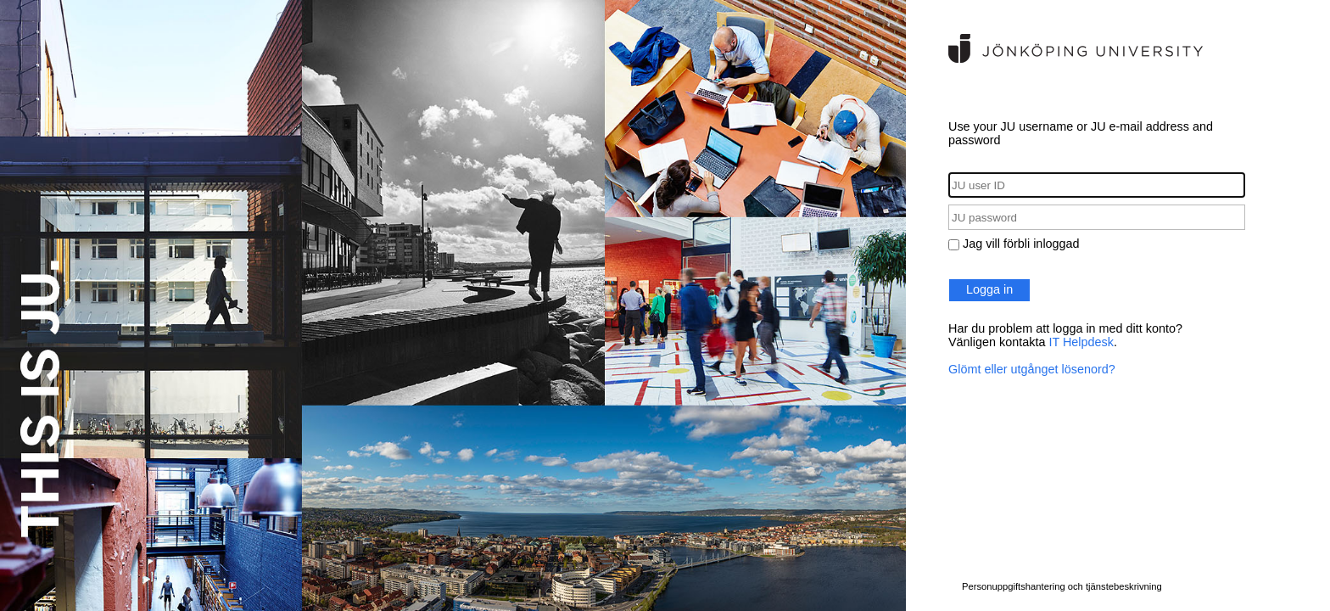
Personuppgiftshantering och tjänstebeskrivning (1062, 586)
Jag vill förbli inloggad (1021, 243)
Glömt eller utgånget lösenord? (1031, 369)
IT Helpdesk (1081, 342)
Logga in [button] (989, 289)
